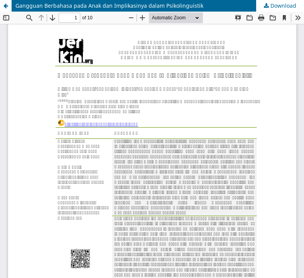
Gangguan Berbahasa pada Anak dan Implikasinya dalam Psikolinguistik (109, 5)
